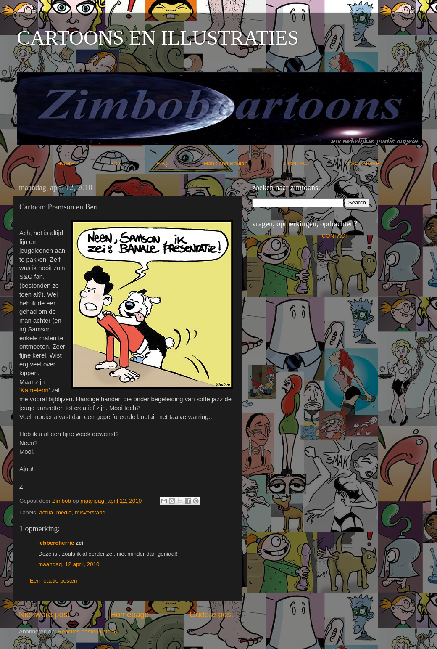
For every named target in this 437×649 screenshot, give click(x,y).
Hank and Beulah (243, 163)
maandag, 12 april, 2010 (69, 564)
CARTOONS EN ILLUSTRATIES (158, 37)
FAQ (179, 163)
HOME (83, 163)
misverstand (90, 512)
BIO (133, 163)
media (64, 512)
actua (46, 512)
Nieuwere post (44, 614)
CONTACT (314, 163)
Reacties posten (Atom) (87, 631)
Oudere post (211, 614)
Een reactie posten (53, 580)
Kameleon (35, 390)
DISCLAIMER (362, 163)
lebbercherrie (56, 543)
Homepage (129, 614)
